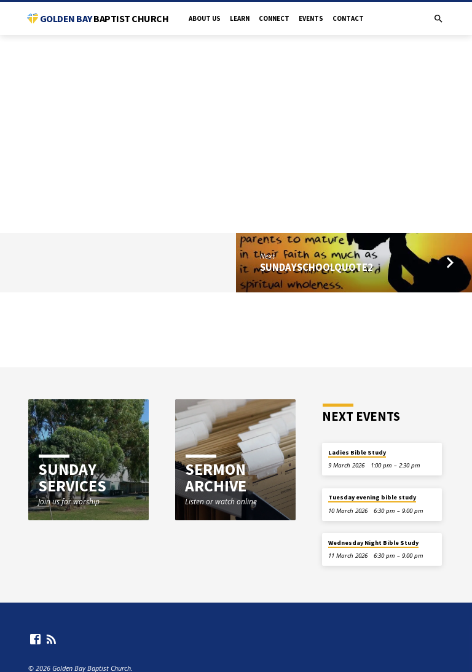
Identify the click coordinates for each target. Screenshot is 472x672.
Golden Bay (104, 18)
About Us (205, 18)
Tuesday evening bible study (372, 497)
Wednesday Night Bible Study (373, 543)
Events (311, 18)
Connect (274, 18)
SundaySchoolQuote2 (316, 267)
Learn (240, 18)
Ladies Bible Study (357, 452)
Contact (348, 18)
